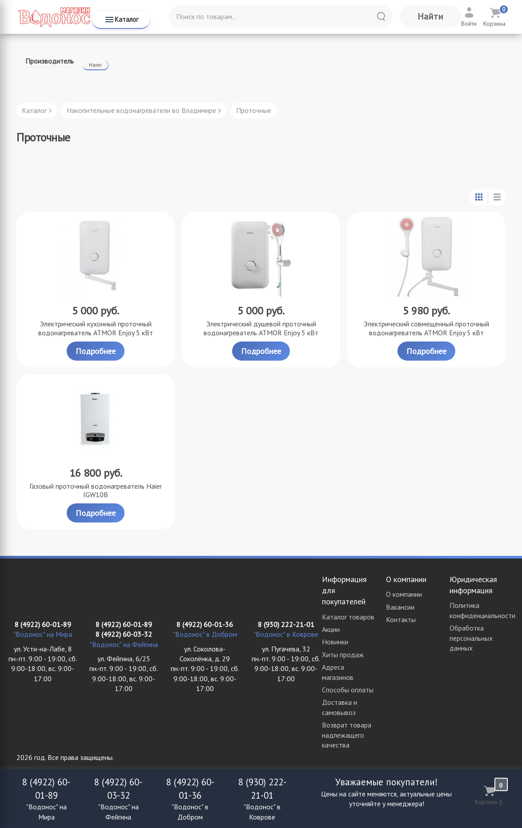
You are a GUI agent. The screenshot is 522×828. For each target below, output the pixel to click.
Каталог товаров (348, 616)
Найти (430, 16)
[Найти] (381, 16)
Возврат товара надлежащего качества (346, 734)
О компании (404, 594)
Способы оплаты (347, 689)
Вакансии (400, 607)
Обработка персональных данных (471, 637)
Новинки (335, 641)
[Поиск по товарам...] (281, 16)
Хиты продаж (343, 654)
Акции (331, 629)
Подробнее (96, 351)
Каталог (121, 19)
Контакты (401, 619)
